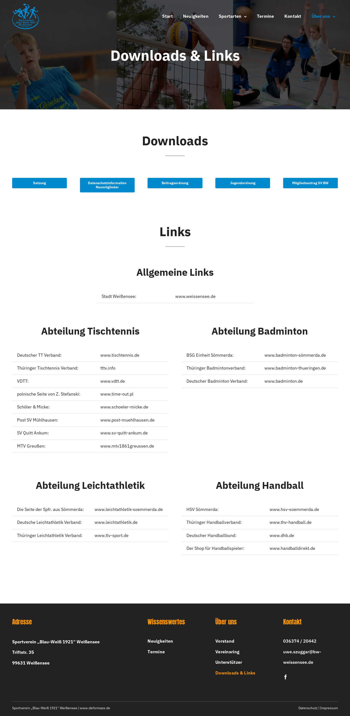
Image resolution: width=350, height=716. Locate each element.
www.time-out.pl (116, 395)
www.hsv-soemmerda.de (294, 511)
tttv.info (107, 369)
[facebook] (285, 677)
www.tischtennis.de (119, 356)
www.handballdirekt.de (292, 550)
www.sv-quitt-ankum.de (124, 434)
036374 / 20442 (299, 641)
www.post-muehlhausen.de (127, 421)
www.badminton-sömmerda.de (295, 356)
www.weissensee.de (195, 298)
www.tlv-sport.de (112, 537)
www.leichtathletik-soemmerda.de (129, 511)
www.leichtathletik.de (116, 524)
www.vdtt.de (112, 382)
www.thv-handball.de (291, 524)
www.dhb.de (282, 537)
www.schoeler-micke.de (124, 408)
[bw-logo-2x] (25, 6)
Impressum (329, 708)
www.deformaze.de (95, 708)
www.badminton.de (283, 382)
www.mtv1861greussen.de (127, 447)
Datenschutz (308, 708)
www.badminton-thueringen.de (295, 369)
